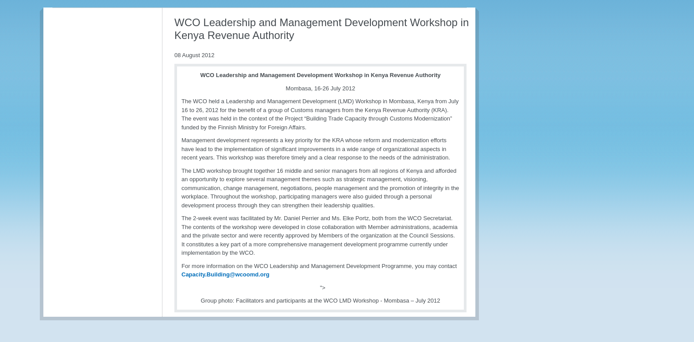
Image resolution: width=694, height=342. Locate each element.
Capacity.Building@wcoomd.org (225, 274)
